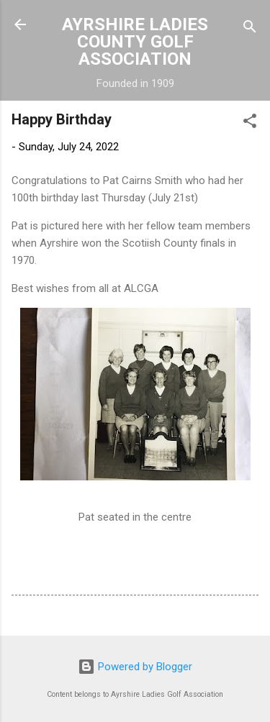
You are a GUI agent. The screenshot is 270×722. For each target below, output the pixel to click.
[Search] (249, 29)
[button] (249, 123)
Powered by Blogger (135, 666)
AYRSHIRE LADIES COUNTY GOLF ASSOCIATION (135, 41)
